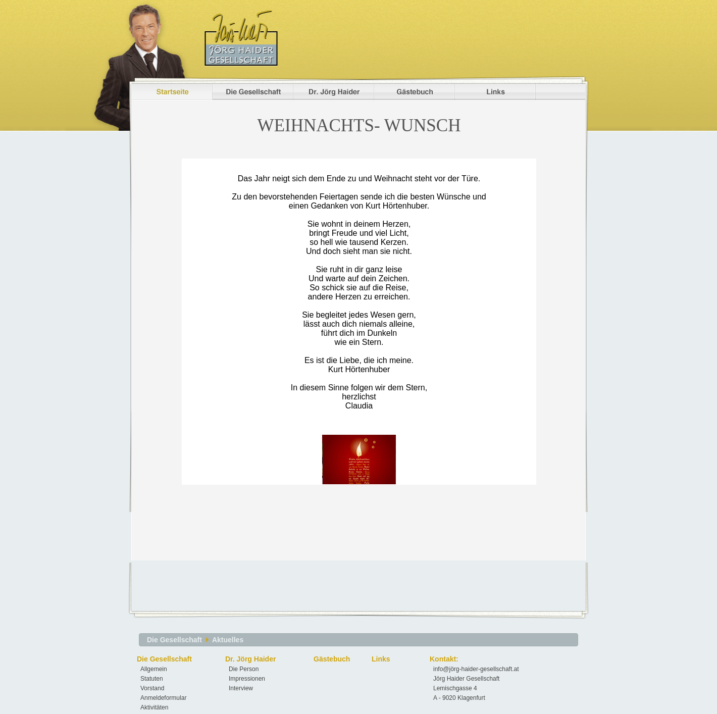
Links (381, 659)
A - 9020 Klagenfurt (459, 697)
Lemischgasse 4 (455, 688)
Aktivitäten (154, 707)
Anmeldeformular (163, 697)
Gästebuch (332, 659)
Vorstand (152, 688)
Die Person (244, 669)
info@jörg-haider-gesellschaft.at (476, 669)
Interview (241, 688)
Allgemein (153, 669)
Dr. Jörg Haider (250, 659)
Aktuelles (227, 640)
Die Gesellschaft (174, 640)
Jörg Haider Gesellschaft (466, 678)
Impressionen (247, 678)
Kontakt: (444, 659)
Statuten (151, 678)
